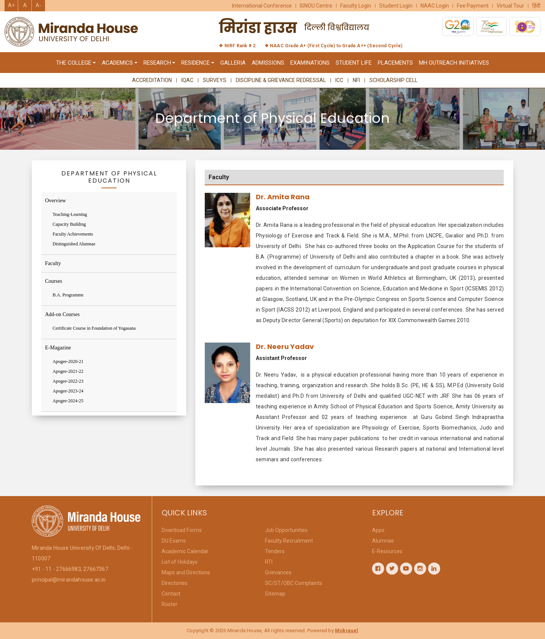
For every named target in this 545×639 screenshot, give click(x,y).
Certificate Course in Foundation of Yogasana (94, 328)
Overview (55, 200)
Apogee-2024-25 (68, 400)
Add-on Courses (62, 314)
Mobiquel (346, 630)
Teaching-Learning (70, 214)
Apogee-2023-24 (68, 391)
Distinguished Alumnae (74, 244)
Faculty (53, 263)
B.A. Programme (68, 295)
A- (38, 5)
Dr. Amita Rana (283, 199)
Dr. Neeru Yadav (285, 348)
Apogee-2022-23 (68, 381)
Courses (53, 281)
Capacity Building (69, 224)
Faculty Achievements (73, 234)
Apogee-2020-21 (68, 361)
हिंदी (536, 6)
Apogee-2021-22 (68, 371)
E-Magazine (58, 348)
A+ (11, 5)
